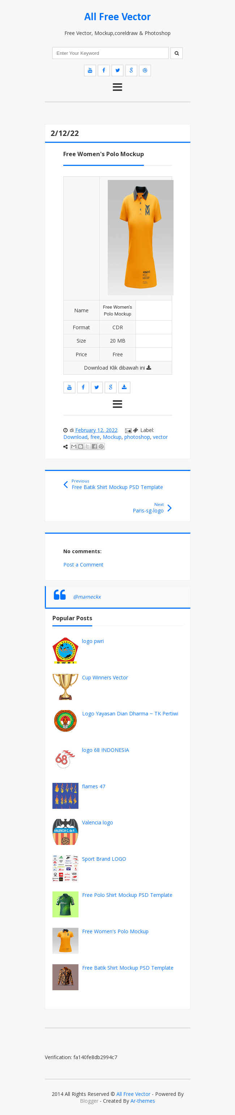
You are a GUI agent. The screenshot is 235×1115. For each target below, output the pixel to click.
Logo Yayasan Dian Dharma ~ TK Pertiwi (130, 713)
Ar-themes (143, 1100)
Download (75, 436)
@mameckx (87, 596)
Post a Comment (83, 564)
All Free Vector (117, 17)
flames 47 (93, 786)
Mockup (112, 436)
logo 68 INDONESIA (105, 749)
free (95, 436)
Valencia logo (97, 822)
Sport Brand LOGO (104, 858)
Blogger (89, 1100)
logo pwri (93, 641)
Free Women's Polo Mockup (115, 931)
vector (160, 436)
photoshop (137, 436)
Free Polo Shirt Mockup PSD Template (127, 894)
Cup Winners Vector (105, 677)
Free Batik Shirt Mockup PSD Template (128, 967)
